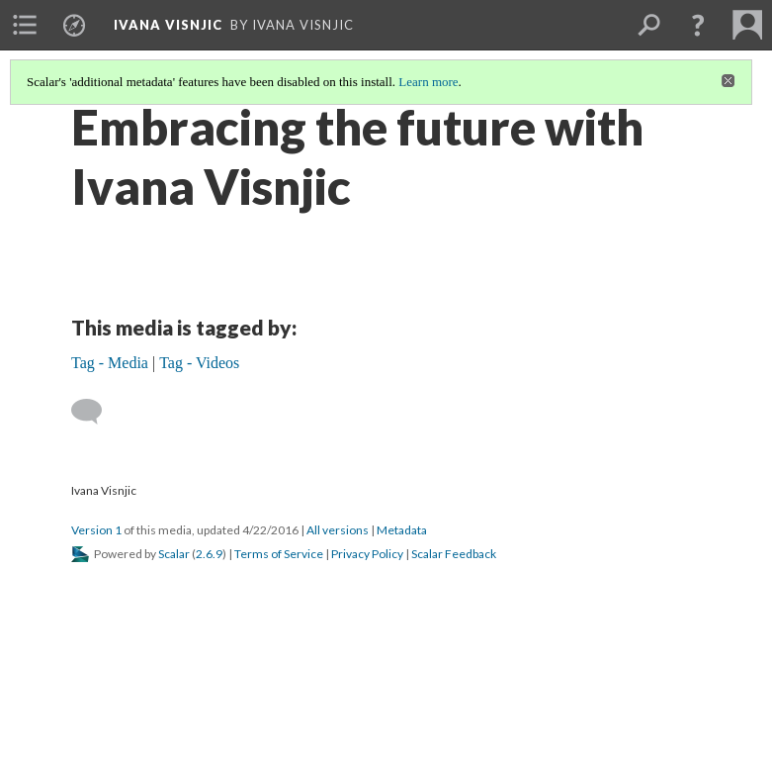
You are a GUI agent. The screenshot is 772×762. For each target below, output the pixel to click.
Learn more (428, 81)
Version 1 (96, 530)
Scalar (174, 553)
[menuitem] (24, 24)
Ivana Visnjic (168, 25)
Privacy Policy (367, 553)
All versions (337, 530)
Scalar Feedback (453, 553)
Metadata (402, 530)
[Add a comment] (95, 412)
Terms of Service (278, 553)
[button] (698, 24)
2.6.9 (209, 553)
